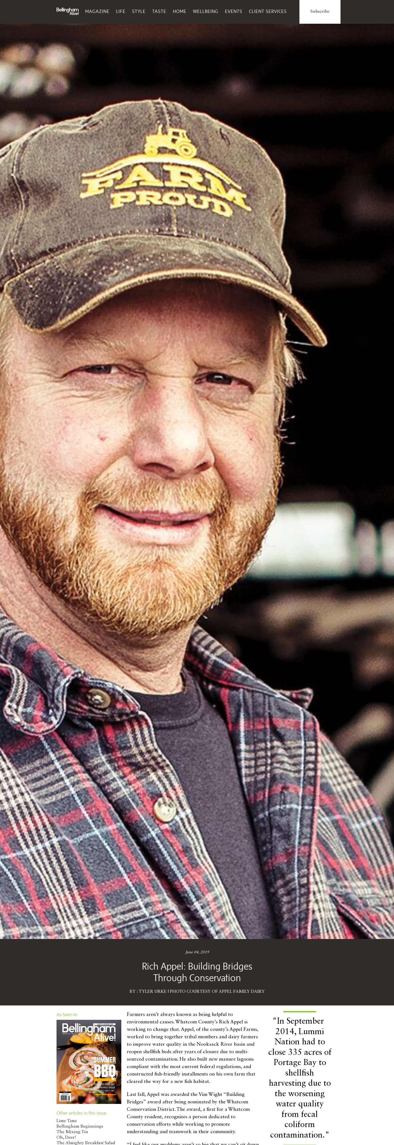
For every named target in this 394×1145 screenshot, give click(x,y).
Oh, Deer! (66, 1137)
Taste (159, 11)
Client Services (268, 11)
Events (233, 11)
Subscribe (319, 11)
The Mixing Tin (72, 1132)
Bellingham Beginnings (80, 1126)
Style (139, 11)
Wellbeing (205, 11)
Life (120, 11)
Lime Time (67, 1121)
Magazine (97, 11)
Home (179, 11)
